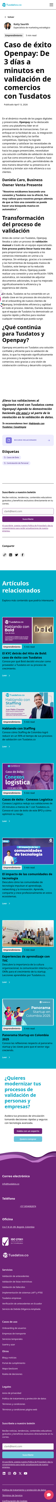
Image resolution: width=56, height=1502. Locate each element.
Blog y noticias (9, 1357)
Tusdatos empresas (11, 1298)
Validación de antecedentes (15, 1276)
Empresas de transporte (14, 1333)
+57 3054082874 (28, 1206)
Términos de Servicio (12, 1495)
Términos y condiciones (13, 1404)
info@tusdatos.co (10, 1183)
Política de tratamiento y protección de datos (24, 1398)
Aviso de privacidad (11, 1393)
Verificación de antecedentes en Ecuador (22, 1303)
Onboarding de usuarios (14, 1328)
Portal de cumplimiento (13, 1363)
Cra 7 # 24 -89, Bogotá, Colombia (18, 1226)
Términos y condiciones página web (19, 1409)
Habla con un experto (28, 1131)
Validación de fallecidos (13, 1287)
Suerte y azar (8, 1344)
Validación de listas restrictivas (17, 1281)
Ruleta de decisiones (12, 1374)
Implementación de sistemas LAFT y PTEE (22, 1292)
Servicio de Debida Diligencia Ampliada (21, 1309)
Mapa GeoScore (10, 1368)
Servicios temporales (12, 1339)
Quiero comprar (28, 1139)
